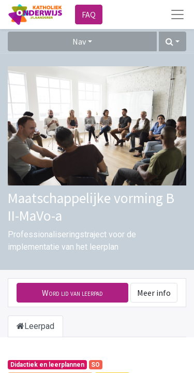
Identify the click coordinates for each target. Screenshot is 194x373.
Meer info (154, 293)
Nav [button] (79, 41)
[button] (172, 41)
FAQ (89, 14)
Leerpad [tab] (35, 326)
